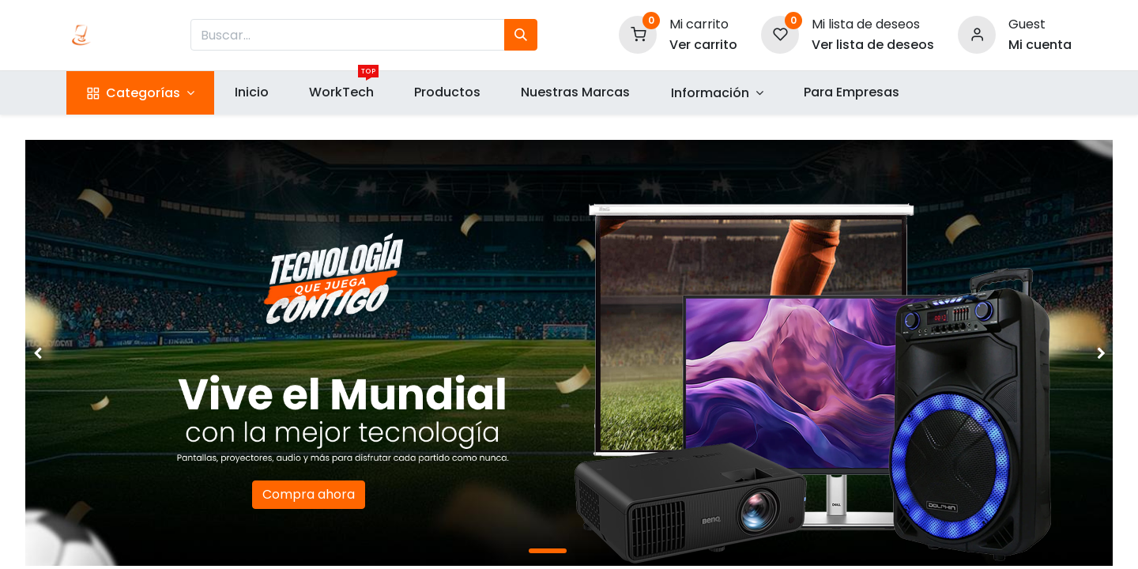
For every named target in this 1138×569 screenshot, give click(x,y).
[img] (68, 353)
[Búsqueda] (520, 35)
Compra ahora (308, 494)
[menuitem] (251, 92)
